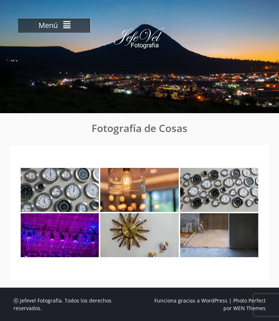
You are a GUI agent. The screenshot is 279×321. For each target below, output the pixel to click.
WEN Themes (249, 308)
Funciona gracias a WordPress (190, 300)
